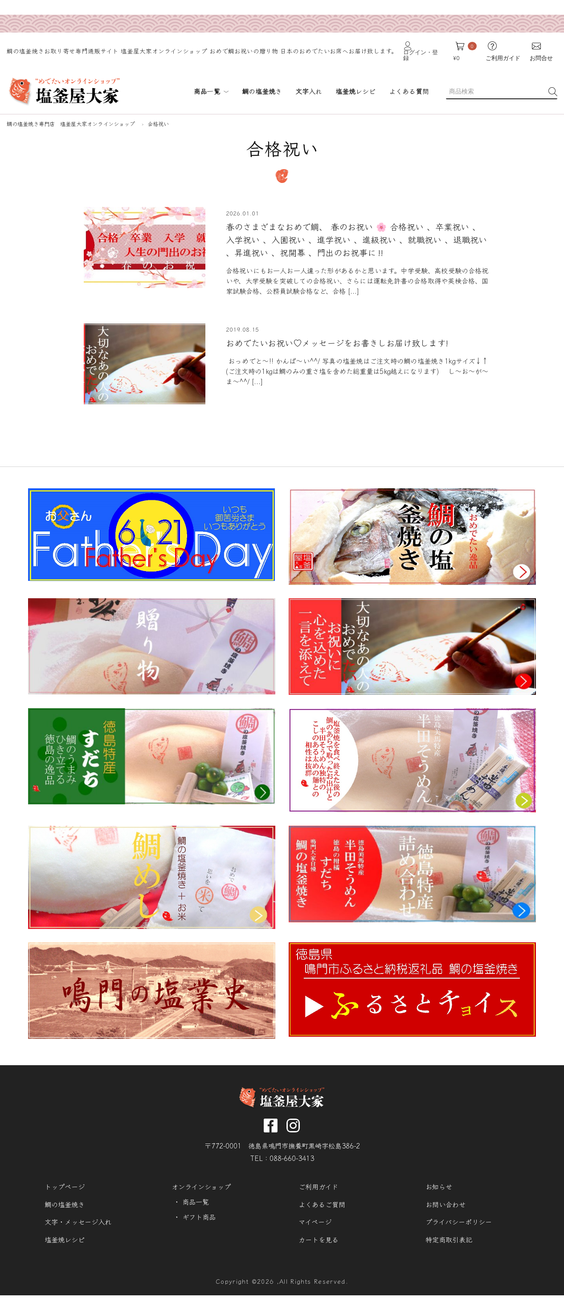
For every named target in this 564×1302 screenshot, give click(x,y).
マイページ (316, 1225)
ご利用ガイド (320, 1188)
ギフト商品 (201, 1220)
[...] (406, 280)
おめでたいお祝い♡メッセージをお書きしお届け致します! (344, 334)
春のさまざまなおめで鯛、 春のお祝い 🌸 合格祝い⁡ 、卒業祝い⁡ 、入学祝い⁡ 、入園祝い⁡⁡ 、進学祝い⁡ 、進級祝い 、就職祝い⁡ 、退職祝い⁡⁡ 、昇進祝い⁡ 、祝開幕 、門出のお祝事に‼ (355, 227)
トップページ (66, 1188)
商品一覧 (211, 76)
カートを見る (320, 1243)
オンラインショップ (203, 1188)
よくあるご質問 (324, 1207)
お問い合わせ (447, 1207)
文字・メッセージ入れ (80, 1225)
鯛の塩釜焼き (66, 1207)
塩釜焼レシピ (66, 1243)
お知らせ (440, 1188)
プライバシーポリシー (461, 1225)
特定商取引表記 (451, 1243)
